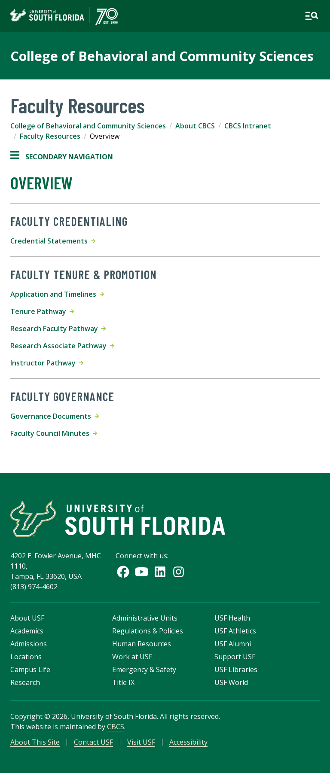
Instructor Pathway (46, 363)
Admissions (28, 643)
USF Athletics (235, 631)
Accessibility (188, 742)
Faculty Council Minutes (53, 433)
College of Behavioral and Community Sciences (162, 56)
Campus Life (30, 669)
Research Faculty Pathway (58, 328)
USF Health (232, 618)
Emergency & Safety (144, 669)
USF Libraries (235, 669)
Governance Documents (54, 416)
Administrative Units (144, 618)
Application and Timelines (57, 294)
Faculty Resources (50, 136)
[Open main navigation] (311, 16)
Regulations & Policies (147, 631)
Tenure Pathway (42, 311)
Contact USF (93, 742)
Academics (26, 631)
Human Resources (141, 643)
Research (25, 682)
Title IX (123, 682)
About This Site (35, 742)
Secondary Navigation (61, 157)
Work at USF (132, 656)
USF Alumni (232, 643)
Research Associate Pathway (62, 345)
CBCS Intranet (247, 126)
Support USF (234, 656)
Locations (26, 656)
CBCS (115, 726)
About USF (27, 618)
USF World (231, 682)
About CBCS (195, 126)
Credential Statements (52, 241)
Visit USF (141, 742)
